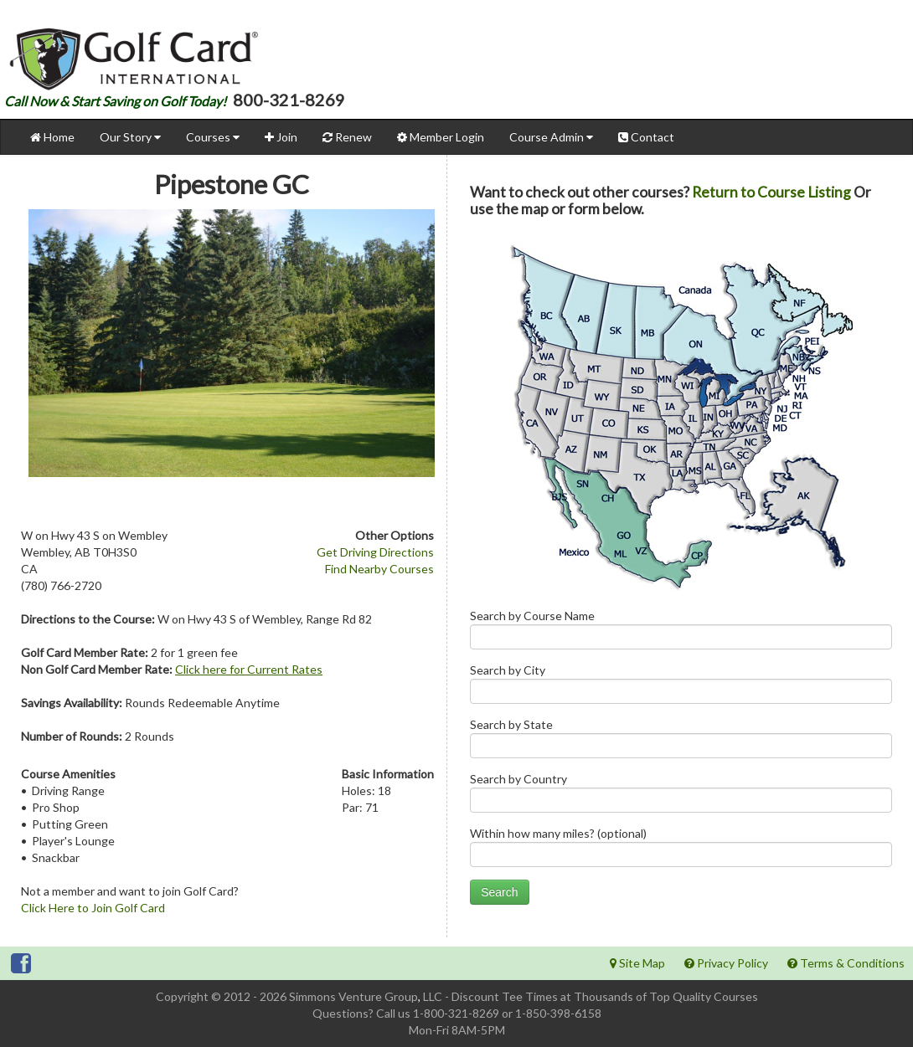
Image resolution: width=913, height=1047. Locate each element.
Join (281, 137)
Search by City (681, 687)
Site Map (637, 963)
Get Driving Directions (375, 552)
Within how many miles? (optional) (681, 850)
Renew (347, 137)
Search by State (681, 742)
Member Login (440, 137)
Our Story (130, 137)
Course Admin (551, 137)
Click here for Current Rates (248, 669)
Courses (213, 137)
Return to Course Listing (771, 192)
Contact (646, 137)
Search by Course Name (681, 633)
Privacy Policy (726, 963)
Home (52, 137)
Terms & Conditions (846, 963)
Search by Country (681, 796)
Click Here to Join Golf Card (93, 908)
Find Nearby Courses (379, 569)
